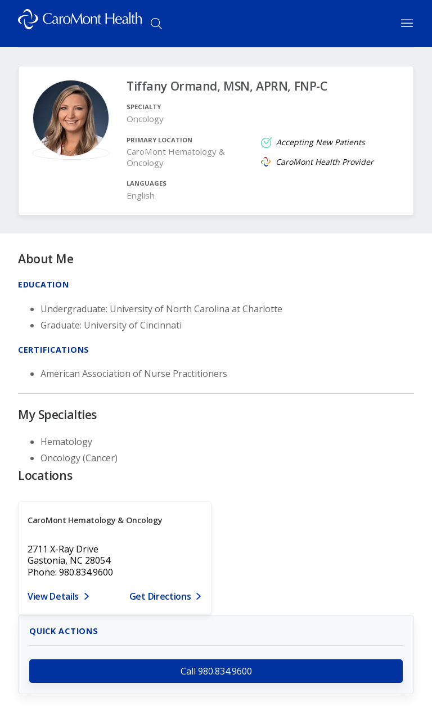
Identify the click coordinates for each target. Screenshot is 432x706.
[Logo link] (80, 23)
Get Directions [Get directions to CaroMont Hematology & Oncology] (160, 596)
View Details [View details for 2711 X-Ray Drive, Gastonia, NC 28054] (53, 596)
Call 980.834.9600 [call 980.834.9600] (216, 671)
